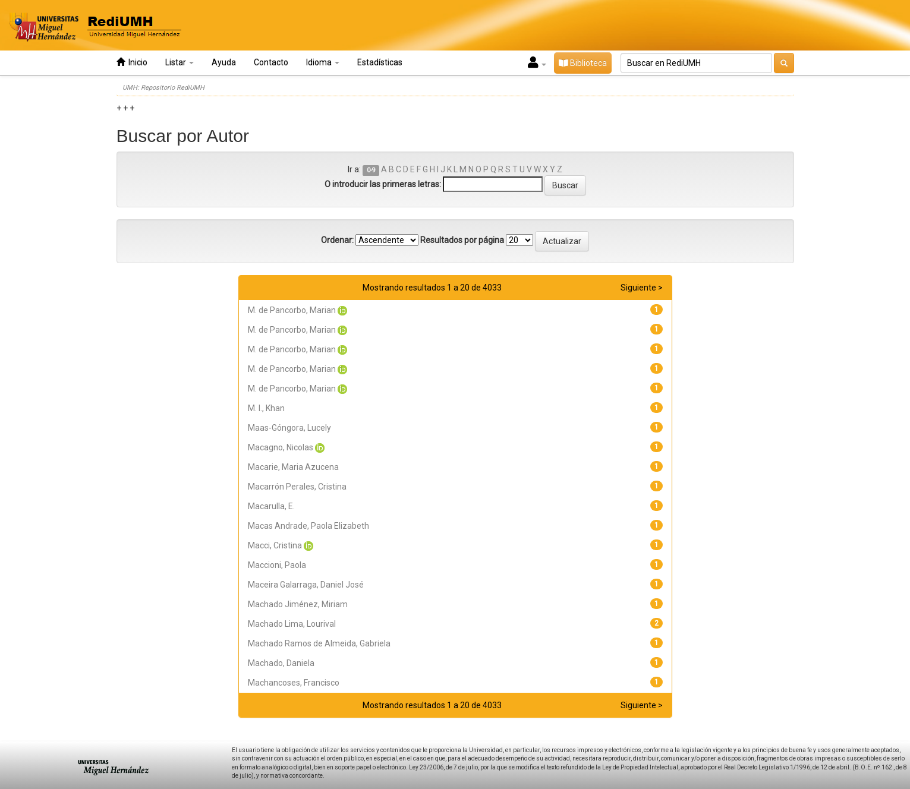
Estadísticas (379, 62)
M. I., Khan (266, 408)
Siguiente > (642, 287)
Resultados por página (462, 240)
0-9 (371, 170)
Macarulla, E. (271, 506)
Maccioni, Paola (277, 565)
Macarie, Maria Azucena (293, 467)
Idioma (322, 62)
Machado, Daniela (281, 663)
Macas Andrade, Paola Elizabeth (308, 526)
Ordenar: (337, 240)
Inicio (131, 62)
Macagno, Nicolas (280, 447)
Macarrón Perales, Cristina (297, 486)
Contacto (271, 62)
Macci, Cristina (275, 545)
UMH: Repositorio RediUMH (163, 87)
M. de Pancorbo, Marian (292, 310)
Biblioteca (583, 63)
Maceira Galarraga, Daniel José (306, 584)
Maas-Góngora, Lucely (289, 428)
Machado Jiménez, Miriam (298, 604)
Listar (179, 62)
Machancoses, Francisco (293, 682)
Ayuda (224, 62)
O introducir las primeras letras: (383, 184)
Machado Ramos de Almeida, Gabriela (319, 643)
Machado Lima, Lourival (292, 624)
